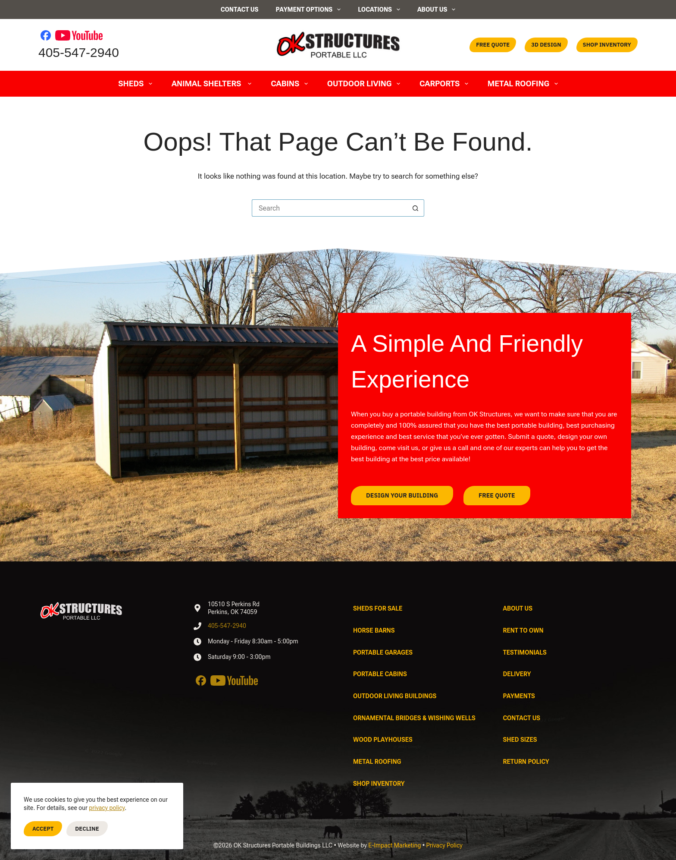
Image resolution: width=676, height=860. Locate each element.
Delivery (517, 674)
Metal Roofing (524, 84)
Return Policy (526, 761)
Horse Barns (374, 630)
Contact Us (240, 9)
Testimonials (525, 652)
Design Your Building (407, 495)
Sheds (137, 84)
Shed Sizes (520, 739)
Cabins (291, 84)
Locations (379, 9)
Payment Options (308, 9)
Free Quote (493, 44)
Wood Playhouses (383, 739)
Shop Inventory (607, 44)
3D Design (546, 44)
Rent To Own (523, 630)
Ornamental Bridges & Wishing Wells (414, 718)
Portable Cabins (380, 674)
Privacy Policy (444, 845)
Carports (445, 84)
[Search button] (415, 208)
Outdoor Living (365, 84)
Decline (87, 828)
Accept (42, 828)
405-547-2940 (78, 52)
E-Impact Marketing (394, 845)
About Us (436, 9)
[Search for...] (329, 208)
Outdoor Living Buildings (394, 696)
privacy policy (107, 807)
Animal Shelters (213, 84)
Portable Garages (383, 652)
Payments (519, 696)
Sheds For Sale (377, 608)
